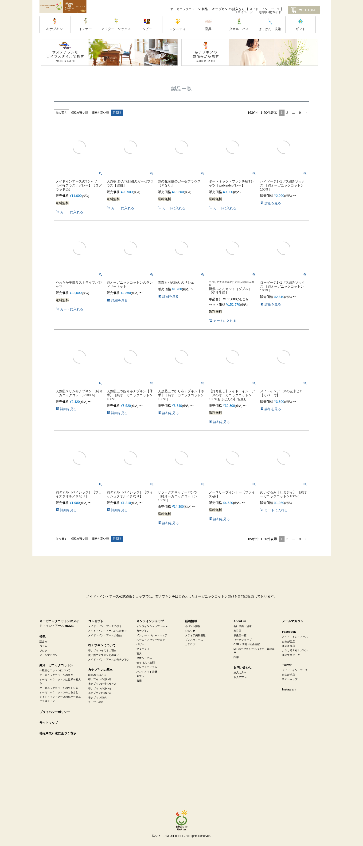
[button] (306, 112)
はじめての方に (97, 674)
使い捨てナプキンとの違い (103, 655)
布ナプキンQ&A (97, 697)
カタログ (190, 644)
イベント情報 (192, 626)
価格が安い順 (79, 112)
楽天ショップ (289, 679)
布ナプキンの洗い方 (99, 688)
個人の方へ (240, 677)
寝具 (139, 653)
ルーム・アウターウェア (151, 639)
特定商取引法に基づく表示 (57, 733)
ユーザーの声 (96, 702)
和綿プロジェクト (292, 655)
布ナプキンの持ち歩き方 (102, 683)
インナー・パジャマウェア (152, 635)
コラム (43, 646)
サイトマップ (48, 722)
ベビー (140, 644)
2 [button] (287, 112)
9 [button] (300, 112)
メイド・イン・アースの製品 (105, 635)
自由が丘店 (288, 641)
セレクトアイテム (147, 667)
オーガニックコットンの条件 (56, 675)
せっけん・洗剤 (146, 662)
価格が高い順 (100, 112)
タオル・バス (144, 657)
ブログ (43, 650)
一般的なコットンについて (54, 670)
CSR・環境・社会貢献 (247, 644)
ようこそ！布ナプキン (295, 650)
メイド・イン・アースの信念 (105, 626)
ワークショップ (243, 639)
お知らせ (190, 630)
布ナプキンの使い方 (99, 679)
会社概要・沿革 (243, 626)
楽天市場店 (288, 645)
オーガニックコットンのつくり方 (58, 687)
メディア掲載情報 (195, 635)
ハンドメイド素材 (147, 671)
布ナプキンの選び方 (99, 692)
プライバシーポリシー (54, 712)
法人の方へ (240, 672)
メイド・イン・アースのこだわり (107, 630)
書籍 (139, 680)
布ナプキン (143, 630)
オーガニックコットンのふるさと (58, 692)
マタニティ (143, 649)
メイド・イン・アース (295, 636)
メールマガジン (48, 655)
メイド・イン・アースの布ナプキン (108, 659)
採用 (236, 657)
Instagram (289, 689)
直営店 (237, 630)
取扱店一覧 (240, 635)
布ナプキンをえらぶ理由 (102, 650)
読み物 (43, 641)
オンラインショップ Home (152, 626)
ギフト (140, 676)
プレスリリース (194, 639)
